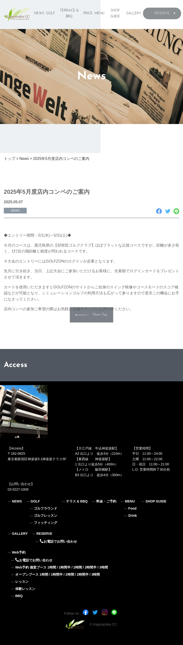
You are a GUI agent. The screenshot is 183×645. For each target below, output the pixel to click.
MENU (99, 13)
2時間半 (91, 567)
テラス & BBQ (77, 501)
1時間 (51, 567)
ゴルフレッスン (45, 515)
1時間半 (65, 567)
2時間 (77, 567)
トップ (9, 159)
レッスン (22, 581)
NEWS (39, 13)
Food (132, 508)
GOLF (50, 13)
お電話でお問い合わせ (58, 541)
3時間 (103, 567)
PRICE (88, 13)
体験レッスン (25, 589)
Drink (132, 515)
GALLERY (133, 13)
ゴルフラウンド (45, 508)
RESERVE (162, 13)
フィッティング (45, 523)
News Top (100, 324)
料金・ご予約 (106, 501)
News (24, 159)
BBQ (19, 596)
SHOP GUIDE (156, 501)
